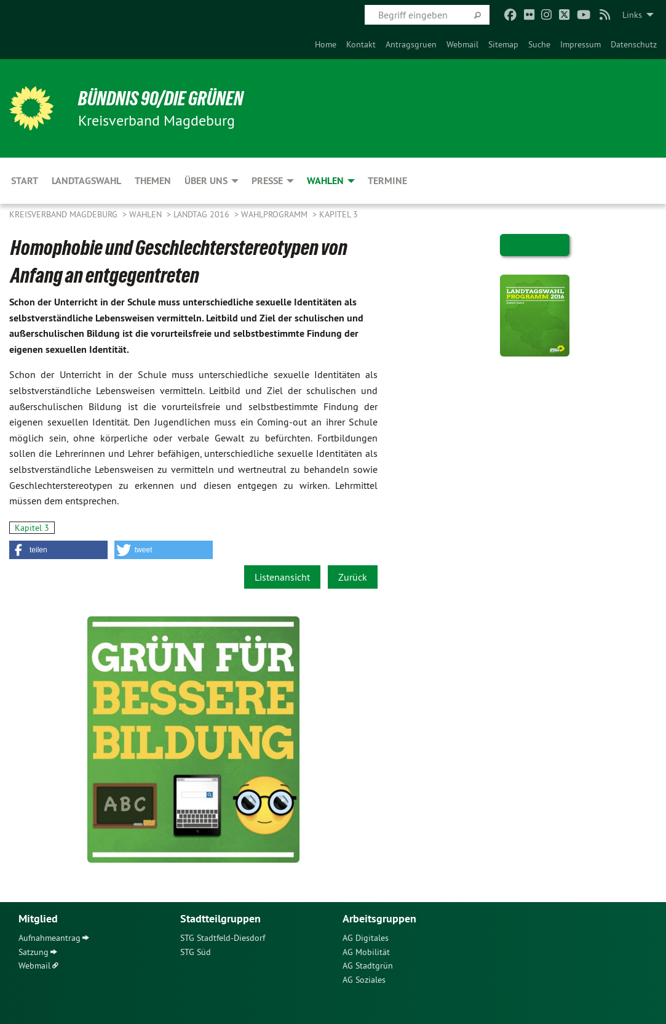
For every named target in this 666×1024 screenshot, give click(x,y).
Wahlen (146, 214)
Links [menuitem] (632, 14)
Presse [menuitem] (267, 180)
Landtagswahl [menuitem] (86, 180)
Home (325, 44)
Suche (539, 44)
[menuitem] (325, 44)
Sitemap (503, 44)
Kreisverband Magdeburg (64, 214)
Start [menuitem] (24, 180)
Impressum (580, 44)
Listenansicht (282, 577)
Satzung (33, 951)
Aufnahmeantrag (49, 937)
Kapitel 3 (338, 214)
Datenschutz (634, 44)
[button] (58, 550)
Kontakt (361, 44)
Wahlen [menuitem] (325, 180)
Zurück (352, 577)
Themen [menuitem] (153, 180)
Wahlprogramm (275, 214)
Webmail (462, 44)
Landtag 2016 (202, 214)
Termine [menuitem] (387, 180)
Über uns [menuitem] (206, 180)
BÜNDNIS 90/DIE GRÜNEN (161, 98)
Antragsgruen (411, 44)
